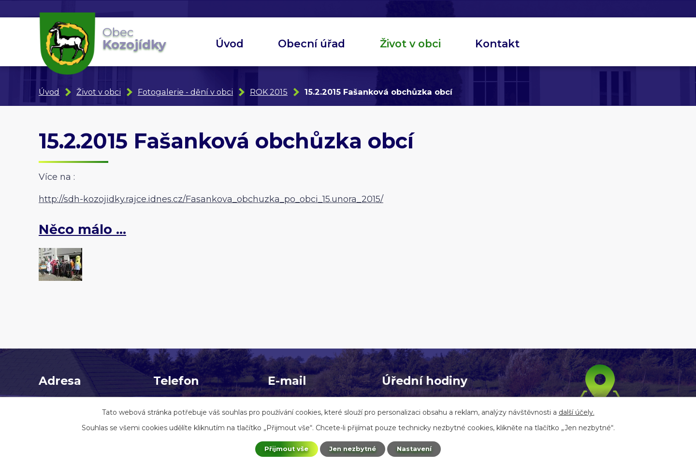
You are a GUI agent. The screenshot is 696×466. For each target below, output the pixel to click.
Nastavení (418, 448)
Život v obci (410, 43)
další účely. (576, 411)
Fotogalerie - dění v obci (185, 92)
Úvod (230, 43)
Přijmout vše (282, 448)
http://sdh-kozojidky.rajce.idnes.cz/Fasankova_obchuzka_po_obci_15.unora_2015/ (211, 199)
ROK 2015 (269, 92)
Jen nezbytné (352, 448)
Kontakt (497, 43)
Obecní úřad (311, 43)
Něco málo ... (82, 229)
